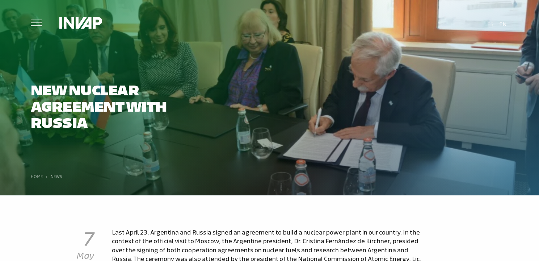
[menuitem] (490, 23)
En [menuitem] (503, 24)
